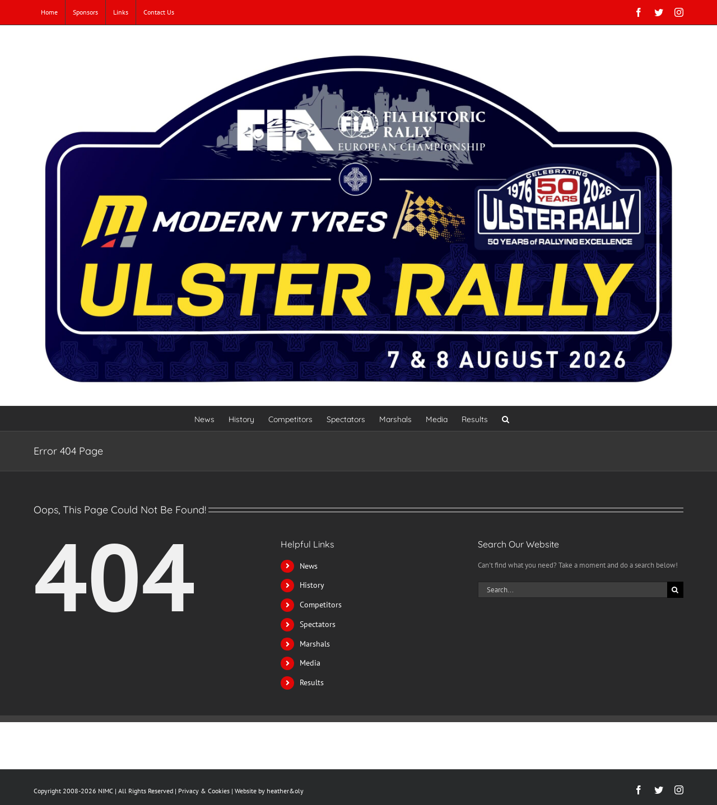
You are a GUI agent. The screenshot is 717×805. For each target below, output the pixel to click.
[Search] (675, 590)
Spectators (318, 624)
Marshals (315, 644)
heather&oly (285, 791)
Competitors (321, 605)
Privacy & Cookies (204, 791)
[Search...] (572, 590)
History (312, 585)
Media (310, 663)
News (309, 566)
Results (312, 682)
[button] (505, 418)
